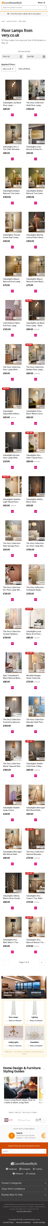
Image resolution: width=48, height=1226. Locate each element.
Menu (41, 2)
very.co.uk (8, 69)
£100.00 (7, 197)
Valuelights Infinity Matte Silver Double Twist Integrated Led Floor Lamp (12, 897)
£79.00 (36, 946)
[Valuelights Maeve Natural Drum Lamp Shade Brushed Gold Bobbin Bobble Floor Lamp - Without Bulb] (12, 265)
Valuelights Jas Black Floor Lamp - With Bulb (35, 324)
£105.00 (37, 638)
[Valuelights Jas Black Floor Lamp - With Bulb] (36, 309)
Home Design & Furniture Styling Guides (24, 1070)
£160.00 (30, 109)
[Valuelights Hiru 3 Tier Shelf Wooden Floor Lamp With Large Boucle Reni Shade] (12, 133)
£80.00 (13, 418)
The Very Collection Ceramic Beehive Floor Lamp (11, 632)
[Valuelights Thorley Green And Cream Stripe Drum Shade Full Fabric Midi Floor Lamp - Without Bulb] (12, 221)
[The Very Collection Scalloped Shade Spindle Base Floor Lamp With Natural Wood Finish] (36, 574)
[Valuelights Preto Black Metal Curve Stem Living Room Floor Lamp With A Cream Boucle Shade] (36, 397)
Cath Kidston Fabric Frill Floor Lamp (11, 324)
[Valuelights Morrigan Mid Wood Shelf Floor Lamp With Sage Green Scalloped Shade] (12, 838)
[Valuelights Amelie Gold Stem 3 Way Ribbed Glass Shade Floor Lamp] (36, 750)
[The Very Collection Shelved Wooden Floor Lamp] (36, 838)
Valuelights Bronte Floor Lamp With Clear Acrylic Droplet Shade (12, 456)
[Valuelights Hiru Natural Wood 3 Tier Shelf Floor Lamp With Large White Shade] (36, 926)
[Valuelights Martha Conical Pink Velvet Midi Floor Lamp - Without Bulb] (36, 221)
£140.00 (30, 550)
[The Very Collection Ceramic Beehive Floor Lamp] (12, 618)
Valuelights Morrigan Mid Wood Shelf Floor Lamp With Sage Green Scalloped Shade (12, 853)
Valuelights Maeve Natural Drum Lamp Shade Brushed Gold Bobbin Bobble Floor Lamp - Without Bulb (12, 280)
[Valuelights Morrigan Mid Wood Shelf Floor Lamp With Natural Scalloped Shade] (36, 794)
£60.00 (6, 550)
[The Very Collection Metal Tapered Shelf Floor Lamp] (12, 750)
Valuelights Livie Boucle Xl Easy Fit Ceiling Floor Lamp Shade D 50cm (34, 148)
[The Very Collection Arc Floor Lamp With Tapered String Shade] (12, 574)
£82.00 (29, 417)
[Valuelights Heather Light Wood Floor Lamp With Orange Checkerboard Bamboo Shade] (12, 486)
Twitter (37, 1169)
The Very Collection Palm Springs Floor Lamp (11, 544)
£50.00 (29, 153)
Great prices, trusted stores (24, 1113)
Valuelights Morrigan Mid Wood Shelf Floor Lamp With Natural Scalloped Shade (35, 809)
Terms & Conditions (23, 1222)
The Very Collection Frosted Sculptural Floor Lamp (11, 721)
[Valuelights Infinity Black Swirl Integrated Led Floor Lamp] (36, 486)
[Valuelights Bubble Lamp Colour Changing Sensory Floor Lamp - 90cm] (12, 794)
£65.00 (6, 417)
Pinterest (18, 1173)
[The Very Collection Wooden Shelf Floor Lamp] (36, 706)
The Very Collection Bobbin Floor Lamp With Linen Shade (35, 368)
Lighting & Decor (12, 21)
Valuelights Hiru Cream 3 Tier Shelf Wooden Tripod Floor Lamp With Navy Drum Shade (34, 897)
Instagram (24, 1169)
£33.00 (6, 461)
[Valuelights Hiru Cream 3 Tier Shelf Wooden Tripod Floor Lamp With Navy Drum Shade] (36, 882)
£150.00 (30, 241)
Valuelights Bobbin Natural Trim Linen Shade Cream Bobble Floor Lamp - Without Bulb (35, 192)
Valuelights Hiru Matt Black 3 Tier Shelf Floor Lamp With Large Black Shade (10, 941)
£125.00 (7, 329)
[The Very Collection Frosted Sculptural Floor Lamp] (12, 706)
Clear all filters (24, 69)
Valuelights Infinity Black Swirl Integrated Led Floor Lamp (35, 500)
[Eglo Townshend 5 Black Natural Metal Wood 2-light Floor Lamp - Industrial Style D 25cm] (12, 662)
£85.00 (6, 109)
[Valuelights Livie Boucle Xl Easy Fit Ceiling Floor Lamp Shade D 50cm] (36, 133)
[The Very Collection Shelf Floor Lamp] (36, 89)
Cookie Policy (8, 1222)
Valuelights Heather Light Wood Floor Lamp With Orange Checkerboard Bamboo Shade (11, 500)
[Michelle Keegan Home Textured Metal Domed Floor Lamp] (36, 662)
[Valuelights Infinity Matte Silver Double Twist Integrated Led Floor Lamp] (12, 882)
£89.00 (29, 373)
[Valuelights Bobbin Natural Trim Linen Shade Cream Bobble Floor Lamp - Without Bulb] (36, 177)
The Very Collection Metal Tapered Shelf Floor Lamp (12, 765)
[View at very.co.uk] (12, 114)
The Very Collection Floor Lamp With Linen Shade (11, 368)
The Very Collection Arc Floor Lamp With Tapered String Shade (12, 588)
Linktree (30, 1173)
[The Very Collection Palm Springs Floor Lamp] (12, 530)
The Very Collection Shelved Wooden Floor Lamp (35, 853)
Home (3, 21)
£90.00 (6, 241)
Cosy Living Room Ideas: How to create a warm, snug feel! (19, 1101)
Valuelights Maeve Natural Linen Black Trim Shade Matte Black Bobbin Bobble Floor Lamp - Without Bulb (35, 280)
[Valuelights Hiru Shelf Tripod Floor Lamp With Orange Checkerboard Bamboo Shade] (36, 442)
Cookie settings (39, 1222)
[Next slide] (42, 1091)
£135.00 (6, 594)
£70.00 (29, 682)
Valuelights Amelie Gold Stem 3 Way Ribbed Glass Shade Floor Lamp (34, 765)
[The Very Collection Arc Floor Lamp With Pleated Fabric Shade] (36, 530)
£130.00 (7, 638)
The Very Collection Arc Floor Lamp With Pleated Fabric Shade (35, 544)
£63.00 (29, 505)
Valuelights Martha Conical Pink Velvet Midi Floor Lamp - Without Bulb (34, 236)
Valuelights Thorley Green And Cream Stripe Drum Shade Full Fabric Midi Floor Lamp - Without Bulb (12, 236)
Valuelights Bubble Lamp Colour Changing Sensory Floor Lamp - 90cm (11, 809)
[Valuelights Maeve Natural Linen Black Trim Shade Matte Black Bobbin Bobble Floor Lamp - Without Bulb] (36, 265)
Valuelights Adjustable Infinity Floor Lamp (11, 412)
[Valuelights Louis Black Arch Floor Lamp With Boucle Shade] (36, 618)
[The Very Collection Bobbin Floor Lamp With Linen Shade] (36, 354)
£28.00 (6, 814)
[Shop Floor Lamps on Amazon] (24, 987)
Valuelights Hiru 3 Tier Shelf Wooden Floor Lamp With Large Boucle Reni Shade (11, 148)
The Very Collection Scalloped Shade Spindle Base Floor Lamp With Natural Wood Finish (35, 588)
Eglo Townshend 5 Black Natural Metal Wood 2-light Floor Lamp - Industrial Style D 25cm (12, 677)
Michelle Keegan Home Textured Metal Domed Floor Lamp (34, 677)
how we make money (24, 1211)
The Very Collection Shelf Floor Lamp (35, 104)
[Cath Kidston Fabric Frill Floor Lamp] (12, 309)
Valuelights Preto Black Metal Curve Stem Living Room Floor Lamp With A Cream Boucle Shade (35, 412)
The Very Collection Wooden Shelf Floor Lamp (35, 721)
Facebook (11, 1169)
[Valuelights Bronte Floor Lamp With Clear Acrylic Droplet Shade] (12, 442)
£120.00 (37, 374)
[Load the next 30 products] (42, 962)
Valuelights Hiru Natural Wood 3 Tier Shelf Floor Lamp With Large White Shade (35, 941)
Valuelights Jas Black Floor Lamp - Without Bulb (12, 104)
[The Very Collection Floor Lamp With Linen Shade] (12, 354)
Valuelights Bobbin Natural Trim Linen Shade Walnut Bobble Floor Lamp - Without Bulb (12, 192)
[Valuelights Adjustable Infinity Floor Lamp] (12, 397)
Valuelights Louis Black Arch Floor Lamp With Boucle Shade (34, 632)
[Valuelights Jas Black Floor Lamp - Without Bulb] (12, 89)
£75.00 (6, 285)
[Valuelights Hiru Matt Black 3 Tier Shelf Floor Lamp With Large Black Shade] (12, 926)
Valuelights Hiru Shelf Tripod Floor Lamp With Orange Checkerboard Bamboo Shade (34, 456)
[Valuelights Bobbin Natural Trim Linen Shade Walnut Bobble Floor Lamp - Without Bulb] (12, 177)
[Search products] (24, 7)
